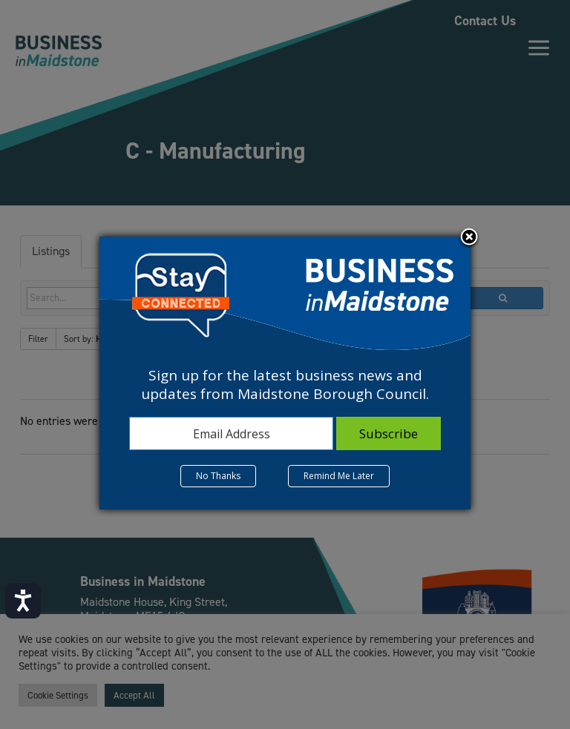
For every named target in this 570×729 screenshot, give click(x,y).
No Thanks (218, 475)
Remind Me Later (339, 475)
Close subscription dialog (469, 238)
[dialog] (285, 373)
